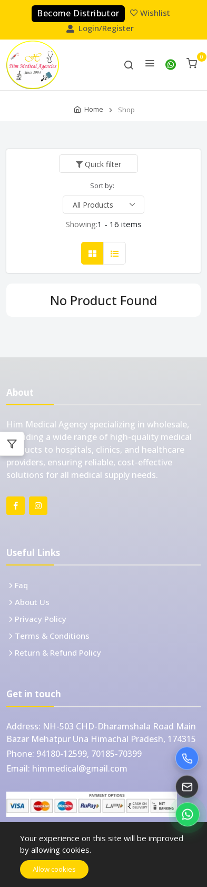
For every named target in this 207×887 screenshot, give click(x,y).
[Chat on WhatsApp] (187, 815)
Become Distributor (78, 13)
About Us (32, 602)
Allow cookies (54, 869)
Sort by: (102, 185)
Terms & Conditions (52, 635)
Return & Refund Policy (58, 652)
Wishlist (151, 12)
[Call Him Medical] (187, 759)
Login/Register (101, 28)
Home (93, 109)
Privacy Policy (40, 618)
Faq (21, 585)
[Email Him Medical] (187, 787)
